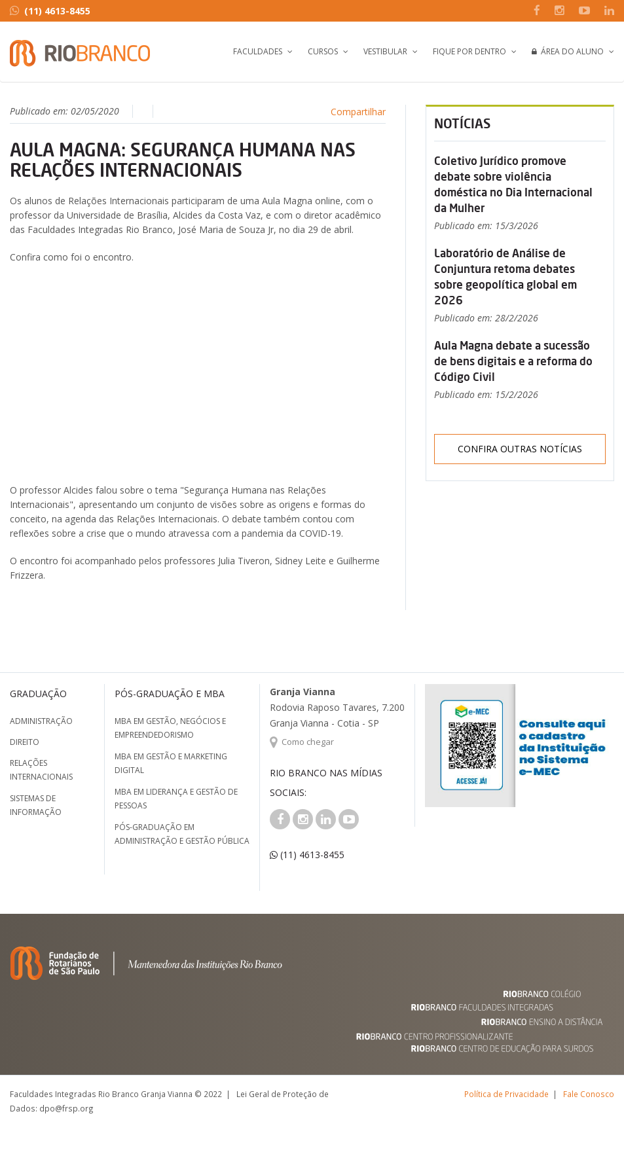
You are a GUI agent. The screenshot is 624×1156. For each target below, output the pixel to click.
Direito (24, 742)
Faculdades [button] (257, 51)
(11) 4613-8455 (50, 11)
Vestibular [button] (385, 51)
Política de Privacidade (506, 1094)
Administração (41, 721)
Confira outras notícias (520, 449)
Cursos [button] (323, 51)
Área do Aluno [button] (568, 51)
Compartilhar (358, 111)
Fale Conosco (588, 1094)
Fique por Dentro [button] (469, 51)
